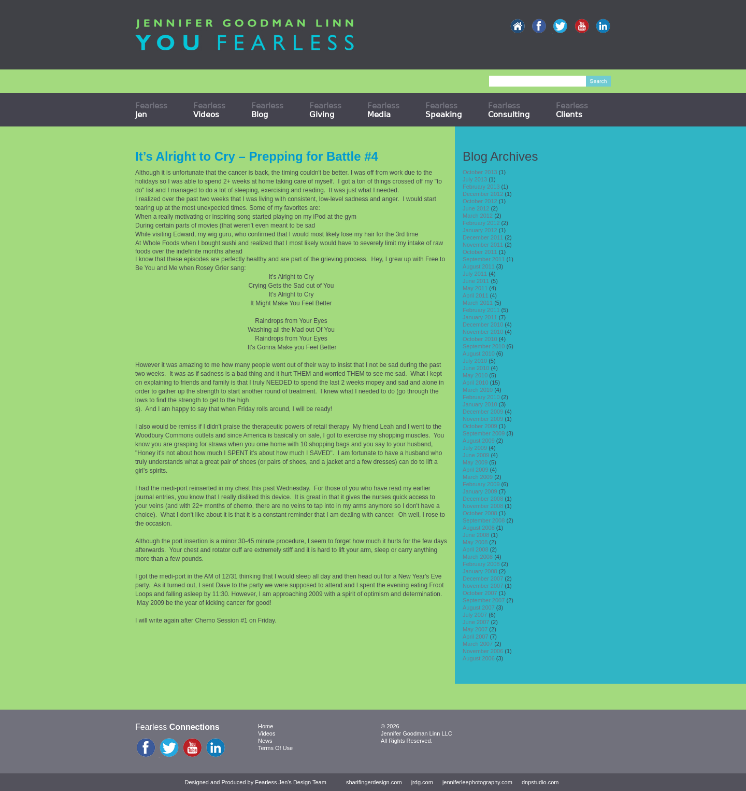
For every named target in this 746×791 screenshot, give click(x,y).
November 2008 (483, 506)
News (265, 741)
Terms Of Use (275, 748)
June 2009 (476, 455)
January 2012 (480, 230)
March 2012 (478, 216)
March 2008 (478, 557)
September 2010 (484, 346)
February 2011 (481, 310)
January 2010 (480, 404)
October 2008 (480, 513)
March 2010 (478, 390)
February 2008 (481, 564)
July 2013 (475, 179)
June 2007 (476, 622)
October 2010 (480, 339)
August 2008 (479, 528)
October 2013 (480, 172)
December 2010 (483, 324)
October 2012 (480, 201)
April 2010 (476, 382)
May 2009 (475, 462)
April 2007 (476, 636)
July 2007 (475, 615)
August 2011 (479, 266)
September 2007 (484, 600)
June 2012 (476, 208)
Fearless (151, 110)
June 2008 (476, 535)
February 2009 (481, 484)
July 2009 (475, 448)
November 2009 (483, 419)
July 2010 (475, 361)
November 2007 (483, 586)
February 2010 (481, 397)
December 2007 (483, 578)
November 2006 (483, 651)
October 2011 (480, 252)
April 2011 (476, 295)
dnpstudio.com (540, 782)
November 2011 (483, 245)
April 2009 (476, 470)
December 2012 (483, 194)
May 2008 (475, 542)
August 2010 (479, 353)
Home (265, 726)
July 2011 (475, 274)
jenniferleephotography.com (477, 782)
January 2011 (480, 317)
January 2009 (480, 491)
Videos (266, 733)
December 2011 (483, 237)
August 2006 (479, 658)
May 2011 (475, 288)
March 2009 (478, 477)
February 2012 (481, 223)
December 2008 (483, 499)
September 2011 (484, 259)
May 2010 (475, 375)
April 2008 (476, 549)
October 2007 (480, 593)
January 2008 (480, 571)
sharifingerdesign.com (374, 782)
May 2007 (475, 629)
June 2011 (476, 281)
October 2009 (480, 426)
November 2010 (483, 332)
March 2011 (478, 303)
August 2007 (479, 607)
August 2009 (479, 440)
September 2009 (484, 433)
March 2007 (478, 644)
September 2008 (484, 520)
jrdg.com (422, 782)
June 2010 (476, 368)
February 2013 (481, 186)
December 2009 (483, 411)
